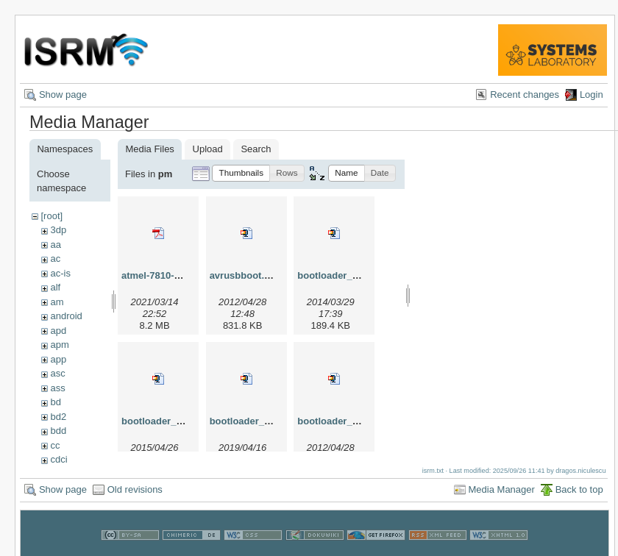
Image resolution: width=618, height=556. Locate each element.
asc (57, 373)
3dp (58, 229)
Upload (208, 148)
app (58, 359)
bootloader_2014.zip (343, 275)
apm (59, 344)
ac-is (60, 273)
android (66, 315)
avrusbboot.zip (243, 275)
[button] (241, 173)
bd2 (58, 416)
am (56, 301)
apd (58, 330)
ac (55, 258)
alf (55, 287)
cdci (58, 459)
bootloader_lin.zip (338, 421)
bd (55, 401)
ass (57, 387)
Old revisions (135, 489)
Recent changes (524, 94)
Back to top (579, 489)
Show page (63, 94)
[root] (51, 215)
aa (55, 244)
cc (55, 445)
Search (256, 148)
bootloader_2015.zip (167, 421)
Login (591, 94)
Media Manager (502, 489)
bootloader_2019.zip (256, 421)
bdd (58, 430)
